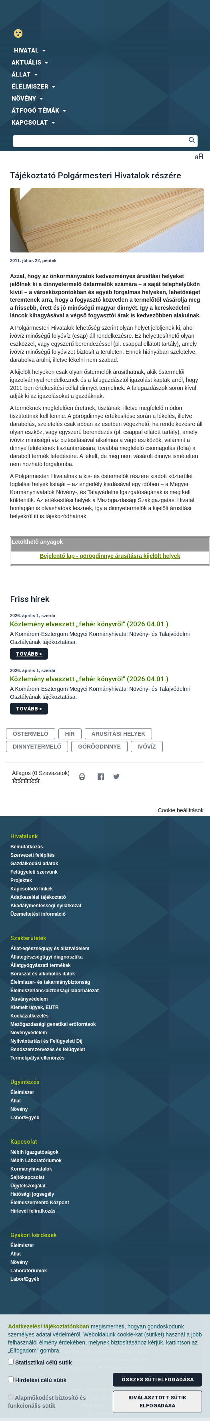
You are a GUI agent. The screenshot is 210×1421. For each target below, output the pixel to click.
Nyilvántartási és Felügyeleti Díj (46, 1041)
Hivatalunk (24, 836)
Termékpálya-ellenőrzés (37, 1058)
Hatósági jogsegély (32, 1194)
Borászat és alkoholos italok (42, 974)
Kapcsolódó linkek (31, 889)
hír (70, 734)
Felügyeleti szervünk (34, 872)
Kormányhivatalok (31, 1169)
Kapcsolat (23, 1141)
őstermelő (30, 734)
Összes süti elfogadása (158, 1380)
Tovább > (29, 654)
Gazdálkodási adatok (34, 863)
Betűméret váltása (199, 156)
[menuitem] (105, 50)
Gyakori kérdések (33, 1235)
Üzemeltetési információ (38, 914)
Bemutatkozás (26, 847)
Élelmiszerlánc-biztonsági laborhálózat (54, 990)
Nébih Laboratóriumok (36, 1160)
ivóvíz (147, 746)
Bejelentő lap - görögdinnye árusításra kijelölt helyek (110, 556)
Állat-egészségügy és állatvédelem (49, 948)
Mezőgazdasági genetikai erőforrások (53, 1024)
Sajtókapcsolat (27, 1177)
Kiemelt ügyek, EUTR (34, 1007)
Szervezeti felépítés (32, 855)
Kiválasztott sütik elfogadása (157, 1402)
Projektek (21, 880)
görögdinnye (99, 746)
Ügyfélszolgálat (28, 1186)
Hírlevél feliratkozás (33, 1211)
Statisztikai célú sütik (40, 1362)
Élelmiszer (22, 1092)
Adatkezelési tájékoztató (38, 897)
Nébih (52, 12)
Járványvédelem (29, 999)
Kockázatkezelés (29, 1016)
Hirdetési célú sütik (37, 1380)
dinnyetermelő (37, 746)
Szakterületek (28, 938)
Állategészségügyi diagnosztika (46, 957)
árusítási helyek (119, 734)
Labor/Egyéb (25, 1117)
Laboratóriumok (28, 1271)
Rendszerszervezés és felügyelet (47, 1049)
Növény (19, 1109)
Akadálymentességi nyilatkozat (45, 905)
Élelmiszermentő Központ (39, 1202)
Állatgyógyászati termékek (40, 965)
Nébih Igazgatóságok (34, 1152)
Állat (15, 1101)
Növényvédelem (28, 1032)
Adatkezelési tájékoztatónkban (48, 1326)
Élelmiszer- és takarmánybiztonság (50, 982)
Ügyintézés (25, 1082)
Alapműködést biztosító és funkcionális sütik (47, 1401)
